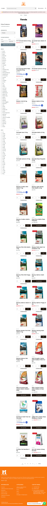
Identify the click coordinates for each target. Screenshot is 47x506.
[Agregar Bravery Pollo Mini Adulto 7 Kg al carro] (28, 253)
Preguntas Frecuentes (5, 495)
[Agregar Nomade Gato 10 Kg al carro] (28, 137)
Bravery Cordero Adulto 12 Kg (23, 220)
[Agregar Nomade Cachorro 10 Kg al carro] (28, 165)
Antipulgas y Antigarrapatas (22, 494)
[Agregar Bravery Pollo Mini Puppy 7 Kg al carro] (28, 281)
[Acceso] (41, 8)
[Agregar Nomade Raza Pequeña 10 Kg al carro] (43, 165)
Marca (8, 49)
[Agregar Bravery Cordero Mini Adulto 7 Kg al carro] (28, 197)
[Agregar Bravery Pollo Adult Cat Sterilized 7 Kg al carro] (43, 253)
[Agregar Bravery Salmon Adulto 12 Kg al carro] (28, 309)
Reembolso (3, 496)
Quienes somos (4, 491)
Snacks (18, 493)
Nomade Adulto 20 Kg (38, 132)
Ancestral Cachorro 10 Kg (39, 68)
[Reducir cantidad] (17, 47)
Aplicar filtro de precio (8, 44)
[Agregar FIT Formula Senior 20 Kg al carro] (28, 47)
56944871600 (35, 488)
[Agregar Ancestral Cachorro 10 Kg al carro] (43, 79)
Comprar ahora (23, 49)
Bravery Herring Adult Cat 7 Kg (38, 331)
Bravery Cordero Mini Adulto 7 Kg (22, 187)
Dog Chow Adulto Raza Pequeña (38, 220)
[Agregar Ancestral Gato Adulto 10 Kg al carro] (43, 47)
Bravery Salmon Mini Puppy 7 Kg (22, 359)
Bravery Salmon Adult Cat (38, 275)
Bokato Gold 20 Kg (21, 101)
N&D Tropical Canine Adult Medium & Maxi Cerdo (38, 389)
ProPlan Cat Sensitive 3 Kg (22, 450)
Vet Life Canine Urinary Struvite (38, 450)
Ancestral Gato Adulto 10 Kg (39, 41)
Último (39, 463)
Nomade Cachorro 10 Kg (23, 159)
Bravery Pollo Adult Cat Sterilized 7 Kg (38, 247)
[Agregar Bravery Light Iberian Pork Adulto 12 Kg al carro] (43, 197)
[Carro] (45, 8)
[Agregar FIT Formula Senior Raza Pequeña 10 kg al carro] (28, 79)
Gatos (18, 491)
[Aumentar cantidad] (24, 47)
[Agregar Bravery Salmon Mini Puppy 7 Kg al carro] (28, 366)
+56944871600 (35, 487)
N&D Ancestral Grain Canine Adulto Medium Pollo (22, 389)
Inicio (21, 15)
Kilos (8, 130)
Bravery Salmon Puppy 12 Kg (39, 303)
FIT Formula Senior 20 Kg (23, 40)
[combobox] (21, 8)
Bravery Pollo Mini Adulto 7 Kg (23, 247)
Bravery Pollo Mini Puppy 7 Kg (23, 275)
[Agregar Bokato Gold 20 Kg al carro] (28, 111)
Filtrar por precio (8, 37)
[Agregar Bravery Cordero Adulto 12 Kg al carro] (28, 225)
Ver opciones (39, 225)
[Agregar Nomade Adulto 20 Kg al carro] (43, 137)
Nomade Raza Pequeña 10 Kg (38, 159)
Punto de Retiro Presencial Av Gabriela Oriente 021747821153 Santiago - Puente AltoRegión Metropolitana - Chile (39, 492)
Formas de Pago (4, 493)
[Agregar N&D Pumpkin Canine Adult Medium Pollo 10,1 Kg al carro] (43, 366)
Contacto (3, 487)
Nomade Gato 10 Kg (22, 132)
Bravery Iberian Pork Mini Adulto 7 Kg (23, 331)
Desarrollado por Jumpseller (17, 503)
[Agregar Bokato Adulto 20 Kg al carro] (43, 111)
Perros (18, 489)
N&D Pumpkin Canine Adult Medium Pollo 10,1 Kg (38, 360)
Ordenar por (4, 30)
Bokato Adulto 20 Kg (38, 101)
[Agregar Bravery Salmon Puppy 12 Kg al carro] (43, 309)
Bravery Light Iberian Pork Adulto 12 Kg (38, 187)
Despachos (3, 490)
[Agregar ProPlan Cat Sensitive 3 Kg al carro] (28, 455)
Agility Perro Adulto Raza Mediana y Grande (39, 417)
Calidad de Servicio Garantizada (7, 488)
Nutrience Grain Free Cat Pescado (23, 417)
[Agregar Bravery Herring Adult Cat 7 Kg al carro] (43, 337)
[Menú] (3, 8)
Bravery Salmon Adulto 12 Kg (23, 303)
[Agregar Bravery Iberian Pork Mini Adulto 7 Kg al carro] (28, 337)
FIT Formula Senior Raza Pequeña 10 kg (23, 69)
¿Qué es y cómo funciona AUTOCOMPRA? (21, 487)
